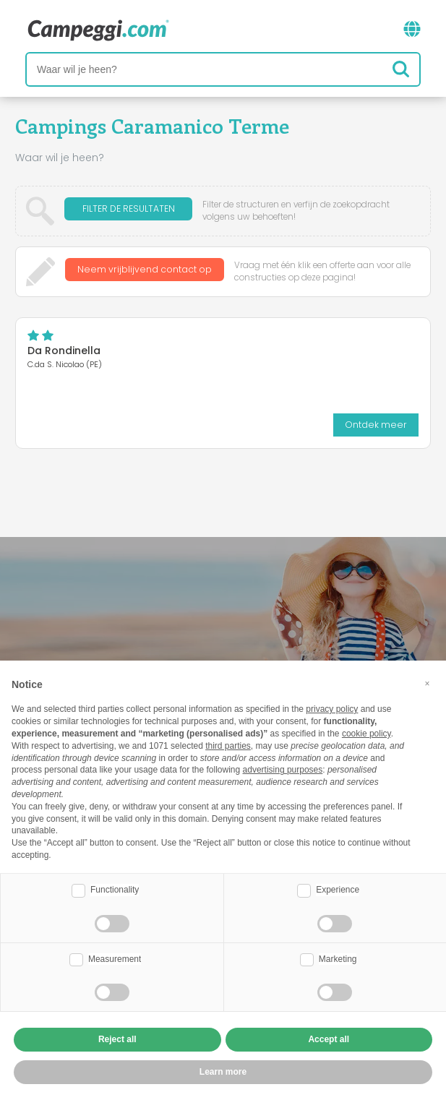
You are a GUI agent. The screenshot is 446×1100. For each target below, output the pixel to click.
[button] (427, 683)
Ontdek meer (376, 424)
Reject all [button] (117, 1039)
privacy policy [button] (332, 709)
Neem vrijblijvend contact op (144, 271)
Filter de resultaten (128, 211)
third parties (228, 746)
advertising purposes (283, 770)
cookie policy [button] (366, 734)
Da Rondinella (63, 350)
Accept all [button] (328, 1039)
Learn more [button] (223, 1072)
